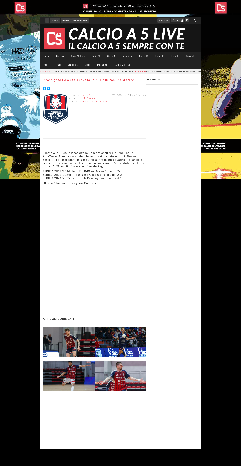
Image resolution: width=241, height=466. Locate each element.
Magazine (102, 65)
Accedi (55, 20)
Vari (46, 65)
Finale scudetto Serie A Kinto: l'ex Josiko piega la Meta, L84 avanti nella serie (86, 71)
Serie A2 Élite (78, 56)
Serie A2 (96, 56)
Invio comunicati (80, 20)
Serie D (175, 56)
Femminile (127, 56)
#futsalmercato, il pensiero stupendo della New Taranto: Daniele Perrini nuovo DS (183, 71)
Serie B (111, 56)
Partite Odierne (122, 65)
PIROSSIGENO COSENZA (94, 101)
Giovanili (190, 56)
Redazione (163, 20)
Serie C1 (143, 56)
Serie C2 (159, 56)
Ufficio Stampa (87, 98)
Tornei (57, 65)
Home (47, 56)
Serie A (60, 56)
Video (88, 65)
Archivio (65, 20)
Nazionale (72, 65)
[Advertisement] (94, 220)
